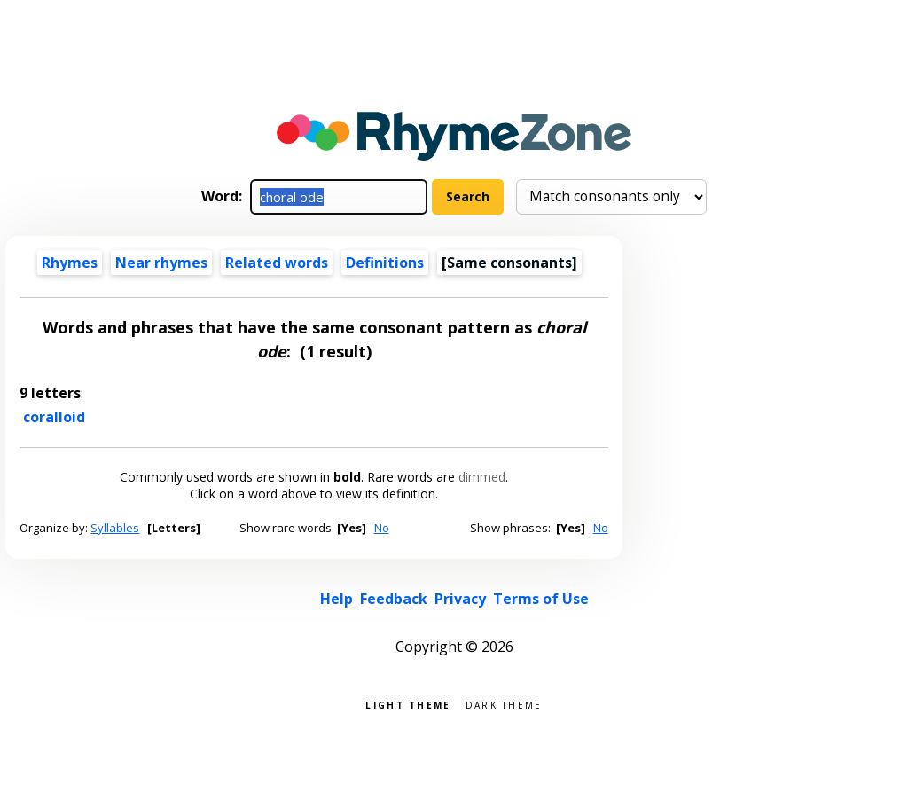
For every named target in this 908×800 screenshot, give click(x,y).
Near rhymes (161, 262)
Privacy (460, 598)
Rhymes (70, 262)
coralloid (54, 417)
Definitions (385, 262)
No (381, 528)
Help (336, 598)
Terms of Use (541, 598)
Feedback (393, 598)
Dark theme (504, 703)
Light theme (407, 703)
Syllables (114, 528)
